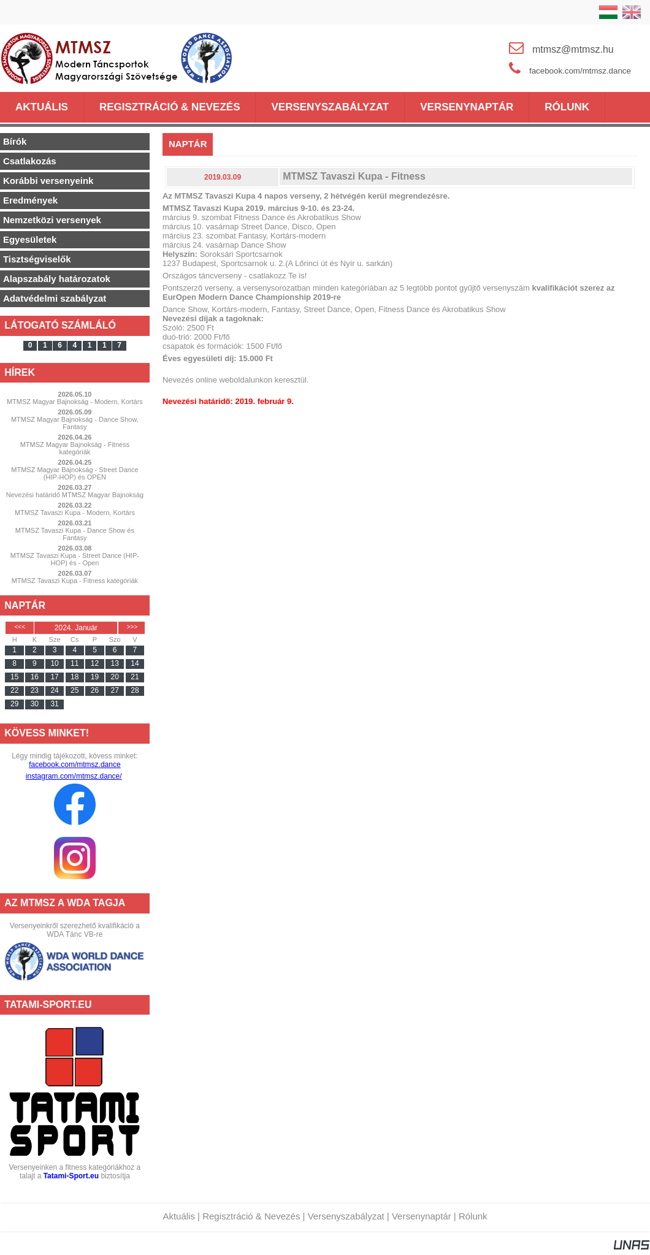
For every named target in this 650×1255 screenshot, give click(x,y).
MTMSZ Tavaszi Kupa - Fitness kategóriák (75, 580)
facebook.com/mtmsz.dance (74, 764)
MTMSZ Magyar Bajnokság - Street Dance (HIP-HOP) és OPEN (74, 473)
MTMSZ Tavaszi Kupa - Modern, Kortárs (75, 512)
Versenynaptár (421, 1216)
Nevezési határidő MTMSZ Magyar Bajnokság (74, 494)
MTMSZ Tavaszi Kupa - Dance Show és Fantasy (74, 534)
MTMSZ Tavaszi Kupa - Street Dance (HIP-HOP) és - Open (74, 559)
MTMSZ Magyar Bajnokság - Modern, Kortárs (75, 401)
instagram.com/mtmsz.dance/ (74, 776)
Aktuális (178, 1216)
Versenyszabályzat (346, 1216)
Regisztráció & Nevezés (251, 1216)
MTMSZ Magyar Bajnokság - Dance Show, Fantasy (75, 423)
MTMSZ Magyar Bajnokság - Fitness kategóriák (75, 448)
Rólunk (473, 1216)
